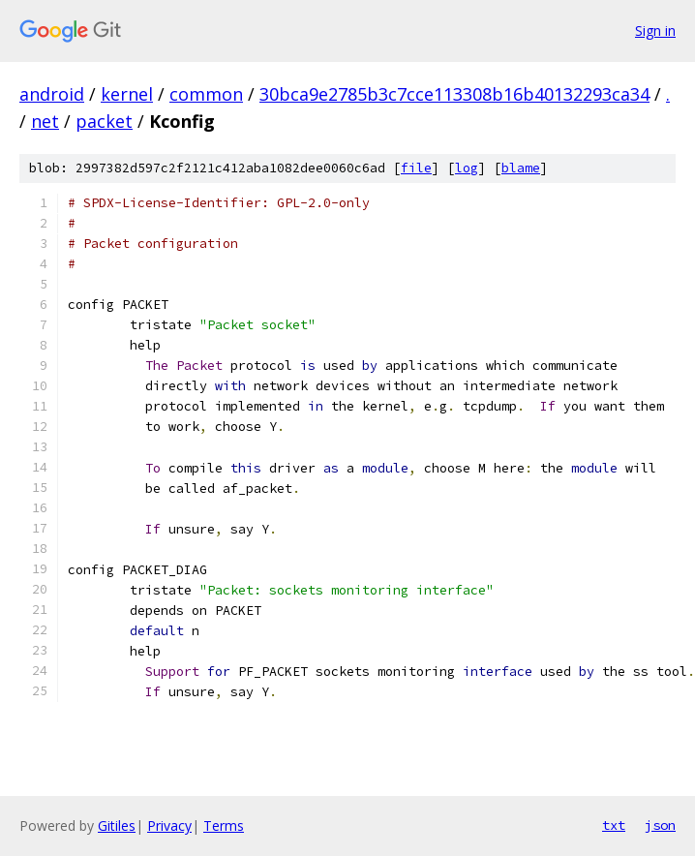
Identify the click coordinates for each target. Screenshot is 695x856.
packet (104, 121)
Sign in (655, 30)
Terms (223, 825)
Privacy (169, 825)
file (416, 168)
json (660, 825)
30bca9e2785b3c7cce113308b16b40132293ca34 (454, 94)
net (45, 121)
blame (520, 168)
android (51, 94)
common (206, 94)
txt (613, 825)
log (466, 168)
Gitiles (117, 825)
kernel (127, 94)
